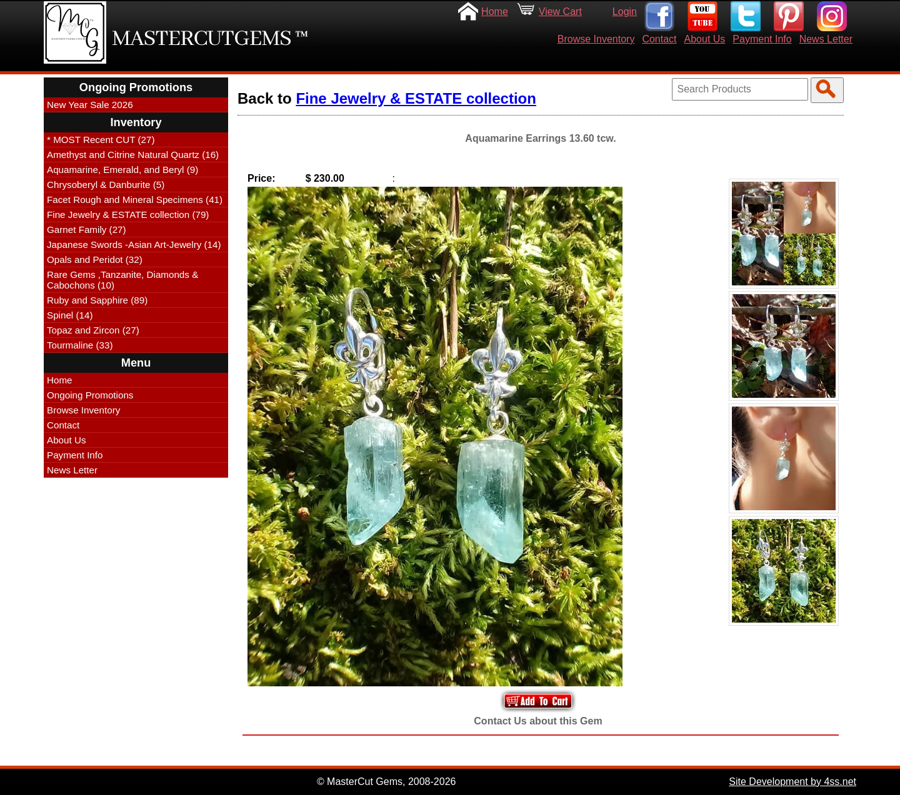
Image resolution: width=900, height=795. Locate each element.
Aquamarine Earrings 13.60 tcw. (540, 138)
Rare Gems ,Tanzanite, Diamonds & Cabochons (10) (122, 279)
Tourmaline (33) (80, 345)
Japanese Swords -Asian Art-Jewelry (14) (134, 244)
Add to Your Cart (538, 701)
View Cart (560, 11)
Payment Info (761, 39)
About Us (705, 39)
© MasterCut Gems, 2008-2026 (386, 781)
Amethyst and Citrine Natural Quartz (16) (133, 154)
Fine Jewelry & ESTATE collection (416, 98)
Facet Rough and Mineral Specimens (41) (134, 199)
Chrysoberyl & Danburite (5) (105, 184)
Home (494, 11)
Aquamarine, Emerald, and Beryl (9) (122, 169)
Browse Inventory (596, 39)
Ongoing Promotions (90, 395)
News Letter (825, 39)
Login (624, 11)
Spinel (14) (69, 315)
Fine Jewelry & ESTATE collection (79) (128, 214)
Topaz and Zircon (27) (93, 330)
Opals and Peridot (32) (94, 259)
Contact (659, 39)
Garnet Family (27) (86, 229)
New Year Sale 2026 (90, 104)
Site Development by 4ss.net (792, 781)
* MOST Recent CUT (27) (100, 139)
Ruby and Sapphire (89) (97, 300)
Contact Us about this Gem (538, 721)
